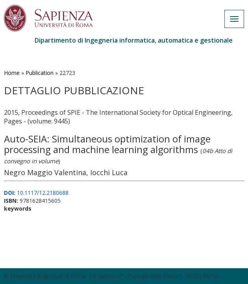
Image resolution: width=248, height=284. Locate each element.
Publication (40, 73)
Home (12, 73)
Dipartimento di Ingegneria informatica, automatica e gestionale (134, 40)
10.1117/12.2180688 (36, 192)
